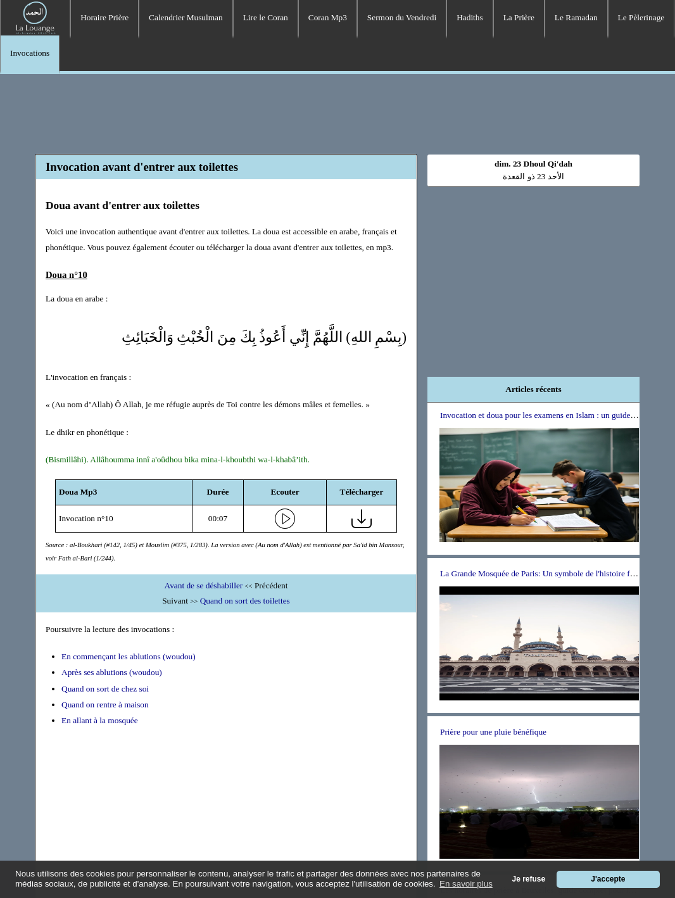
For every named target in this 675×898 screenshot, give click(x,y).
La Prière (518, 17)
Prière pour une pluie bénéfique (493, 732)
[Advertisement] (337, 112)
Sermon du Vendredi (401, 17)
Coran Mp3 (327, 17)
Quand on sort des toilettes (245, 600)
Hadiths (470, 17)
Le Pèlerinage (641, 17)
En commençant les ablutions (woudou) (128, 656)
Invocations (29, 53)
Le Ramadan (576, 17)
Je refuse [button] (529, 879)
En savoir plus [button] (466, 884)
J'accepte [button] (608, 879)
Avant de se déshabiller (204, 585)
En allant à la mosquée (99, 720)
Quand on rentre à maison (105, 704)
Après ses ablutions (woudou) (111, 672)
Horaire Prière (104, 17)
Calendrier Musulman (186, 17)
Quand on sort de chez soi (105, 688)
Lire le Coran (265, 17)
